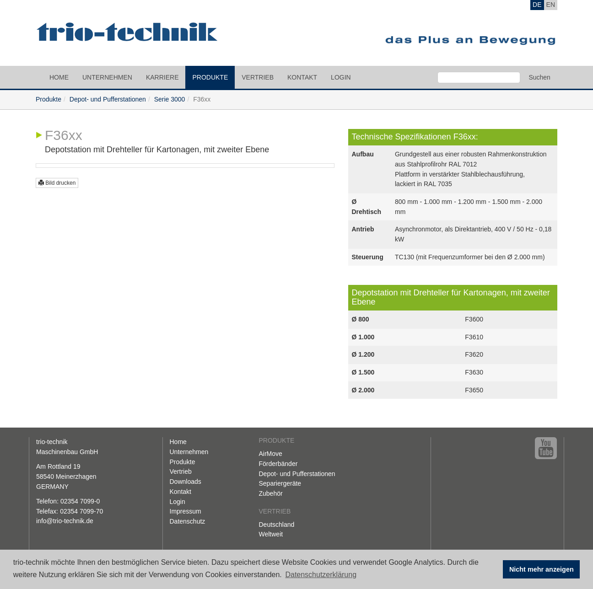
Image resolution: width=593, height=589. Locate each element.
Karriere (162, 77)
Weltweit (271, 534)
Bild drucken (56, 183)
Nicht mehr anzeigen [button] (541, 569)
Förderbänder (278, 463)
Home (59, 77)
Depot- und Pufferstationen (108, 99)
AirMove (270, 453)
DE (537, 4)
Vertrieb (258, 77)
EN (550, 4)
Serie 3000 (169, 99)
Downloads (185, 481)
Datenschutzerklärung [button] (320, 574)
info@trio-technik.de (64, 521)
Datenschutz (187, 521)
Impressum (185, 511)
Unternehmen (107, 77)
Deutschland (277, 524)
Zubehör (271, 493)
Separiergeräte (280, 483)
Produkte (210, 77)
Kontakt (302, 77)
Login (341, 77)
